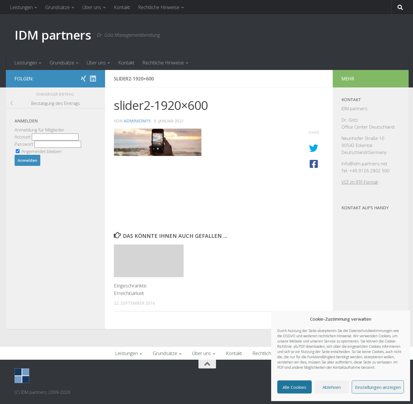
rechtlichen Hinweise (334, 335)
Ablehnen (332, 387)
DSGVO (289, 335)
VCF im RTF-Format (359, 182)
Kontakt (122, 7)
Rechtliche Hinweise (159, 7)
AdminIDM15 (137, 121)
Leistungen (21, 7)
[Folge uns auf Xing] (83, 78)
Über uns (91, 7)
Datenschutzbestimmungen (371, 330)
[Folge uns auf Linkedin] (92, 78)
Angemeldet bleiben (39, 151)
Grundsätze (57, 7)
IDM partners (53, 35)
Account (23, 137)
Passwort (24, 144)
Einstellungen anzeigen (378, 387)
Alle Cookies (294, 387)
